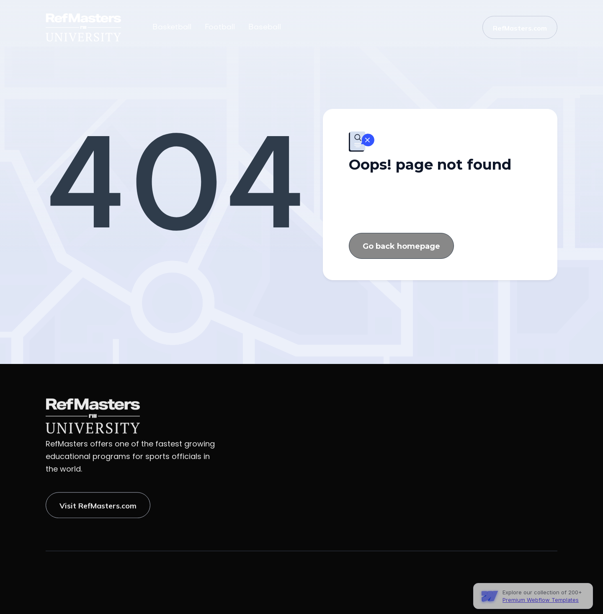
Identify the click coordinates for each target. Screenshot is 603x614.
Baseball (264, 27)
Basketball (171, 27)
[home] (93, 27)
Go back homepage (401, 247)
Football (220, 27)
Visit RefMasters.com (98, 511)
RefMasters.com (520, 28)
